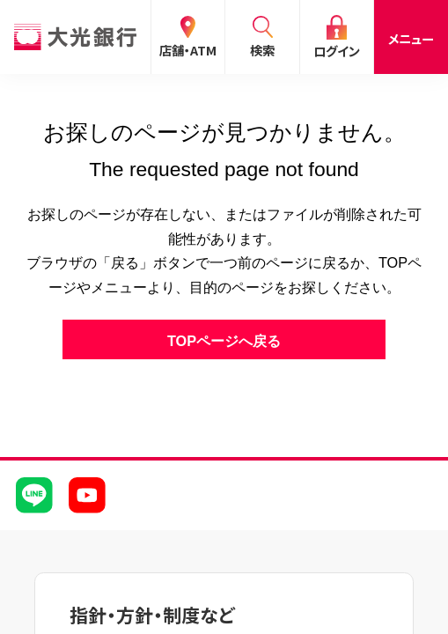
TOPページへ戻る (224, 341)
